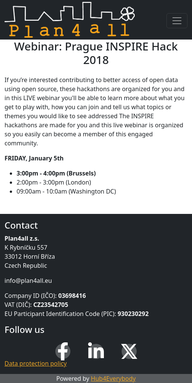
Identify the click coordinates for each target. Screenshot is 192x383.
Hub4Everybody (113, 378)
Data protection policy (36, 363)
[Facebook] (62, 351)
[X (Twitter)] (129, 351)
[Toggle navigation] (176, 20)
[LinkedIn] (96, 351)
